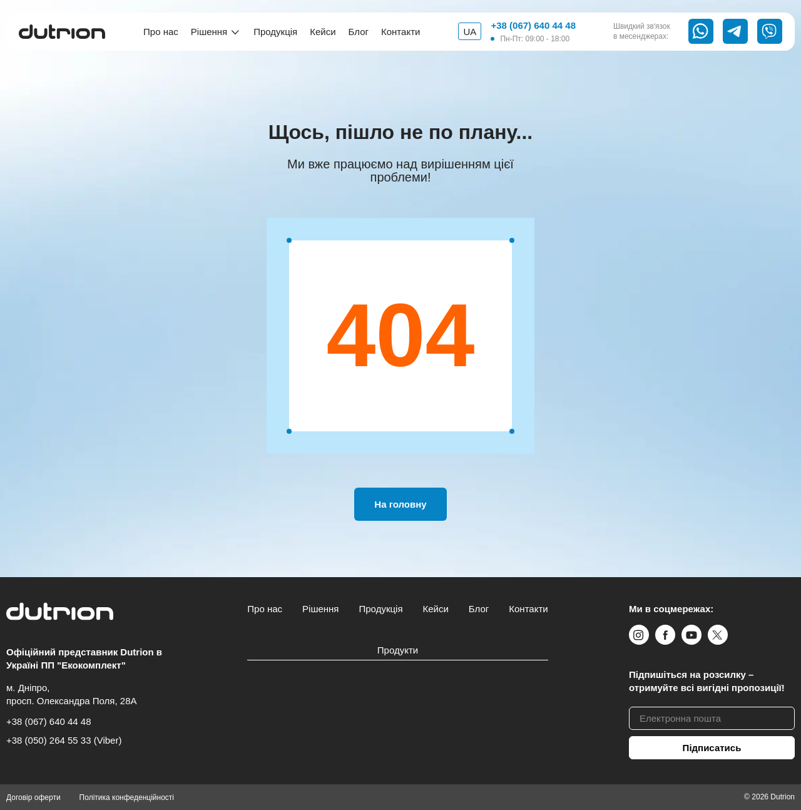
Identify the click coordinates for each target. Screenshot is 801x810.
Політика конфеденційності (126, 797)
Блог (359, 31)
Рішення (209, 31)
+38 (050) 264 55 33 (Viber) (63, 740)
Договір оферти (33, 797)
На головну (400, 504)
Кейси (322, 31)
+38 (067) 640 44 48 (533, 25)
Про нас (160, 31)
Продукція (275, 31)
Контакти (400, 31)
